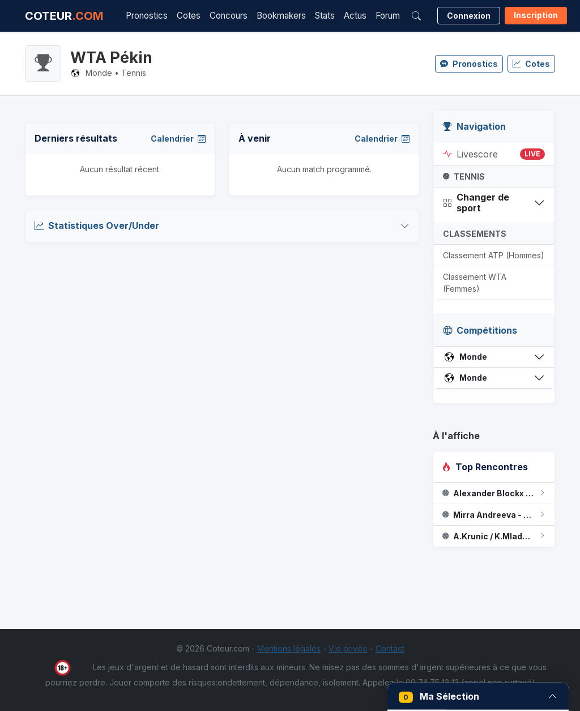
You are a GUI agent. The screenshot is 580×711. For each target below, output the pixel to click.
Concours (229, 15)
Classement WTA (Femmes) (474, 282)
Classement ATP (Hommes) (493, 255)
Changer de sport (476, 202)
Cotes (189, 15)
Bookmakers (281, 15)
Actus (355, 15)
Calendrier (178, 138)
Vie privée (348, 648)
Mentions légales (289, 648)
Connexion (469, 15)
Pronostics (147, 15)
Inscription (536, 15)
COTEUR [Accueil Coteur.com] (64, 16)
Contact (390, 648)
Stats (325, 15)
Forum (388, 15)
